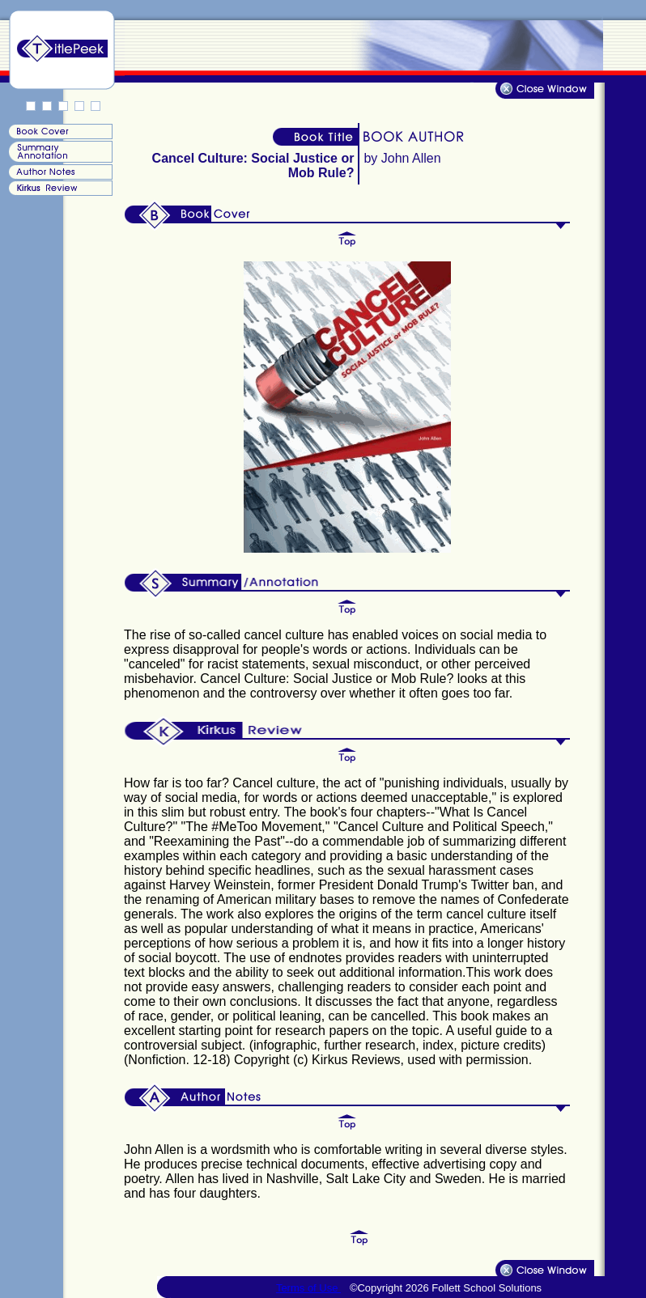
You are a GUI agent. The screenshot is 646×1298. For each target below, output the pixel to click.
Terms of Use (308, 1288)
